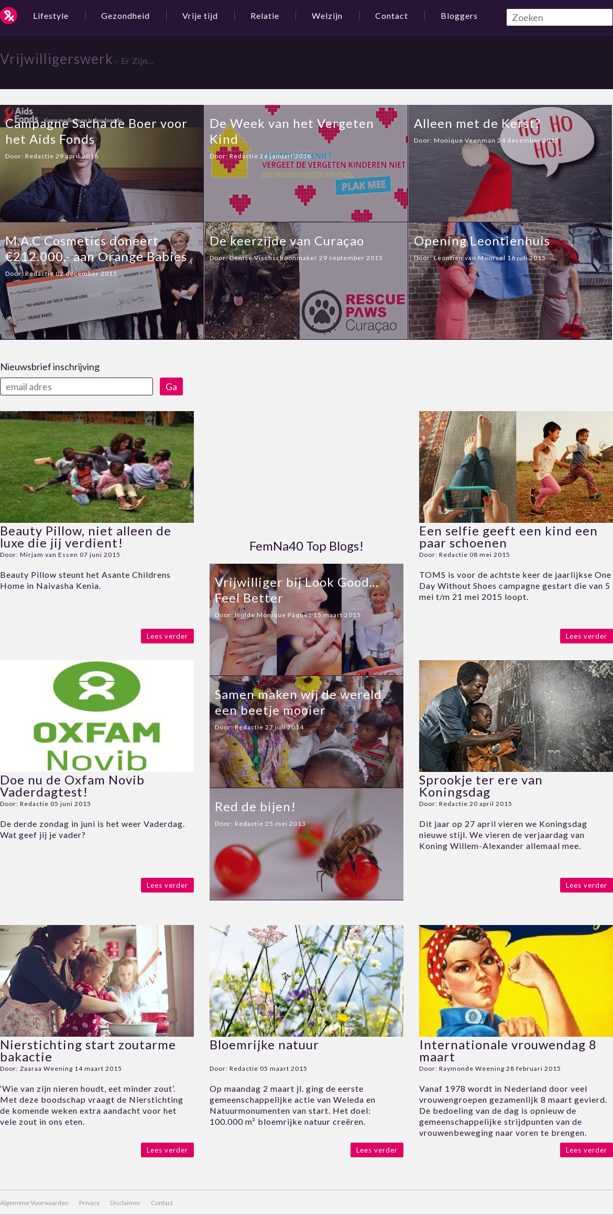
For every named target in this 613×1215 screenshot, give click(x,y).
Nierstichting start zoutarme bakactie (88, 1050)
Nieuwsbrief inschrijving (50, 366)
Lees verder (167, 636)
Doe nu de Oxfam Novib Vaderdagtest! (72, 785)
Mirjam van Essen (49, 554)
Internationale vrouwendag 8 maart (508, 1050)
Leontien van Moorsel (470, 258)
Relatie (264, 15)
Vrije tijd (200, 15)
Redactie (39, 156)
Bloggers (459, 15)
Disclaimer (125, 1203)
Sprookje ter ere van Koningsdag (481, 785)
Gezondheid (125, 15)
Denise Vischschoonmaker (273, 258)
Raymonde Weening (472, 1068)
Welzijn (327, 15)
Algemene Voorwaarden (34, 1203)
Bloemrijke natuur (264, 1044)
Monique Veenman (465, 140)
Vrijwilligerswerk (56, 58)
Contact (391, 15)
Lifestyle (51, 15)
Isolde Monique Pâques (273, 615)
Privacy (89, 1203)
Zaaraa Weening (46, 1068)
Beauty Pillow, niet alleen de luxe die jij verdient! (85, 536)
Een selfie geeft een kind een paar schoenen (508, 536)
